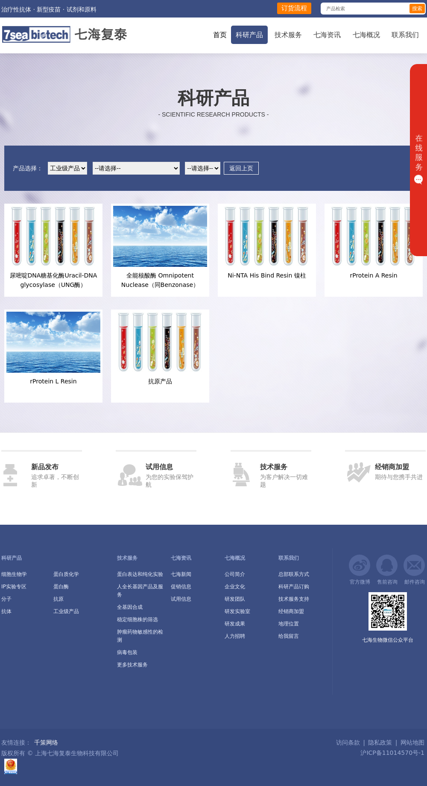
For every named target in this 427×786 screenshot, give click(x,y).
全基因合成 (130, 607)
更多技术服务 (132, 665)
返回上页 (241, 168)
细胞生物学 (14, 574)
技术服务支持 (293, 599)
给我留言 (288, 636)
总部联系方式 (293, 574)
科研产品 (249, 35)
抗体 (6, 611)
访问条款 (348, 742)
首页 (220, 35)
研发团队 (235, 599)
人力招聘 (235, 636)
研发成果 (235, 624)
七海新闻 (181, 574)
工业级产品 (66, 611)
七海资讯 (327, 35)
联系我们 (405, 35)
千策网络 (46, 742)
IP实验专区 (13, 587)
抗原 (58, 599)
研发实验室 (237, 611)
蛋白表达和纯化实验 (140, 574)
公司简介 (235, 574)
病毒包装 (127, 652)
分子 (6, 599)
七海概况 (366, 35)
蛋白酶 (61, 587)
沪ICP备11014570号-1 (391, 752)
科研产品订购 (293, 587)
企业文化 (235, 587)
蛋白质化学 (66, 574)
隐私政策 (380, 742)
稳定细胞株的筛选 (137, 619)
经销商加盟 (291, 611)
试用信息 (181, 599)
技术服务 (288, 35)
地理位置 (288, 624)
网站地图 (412, 742)
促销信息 (181, 587)
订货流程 (294, 8)
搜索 (417, 9)
